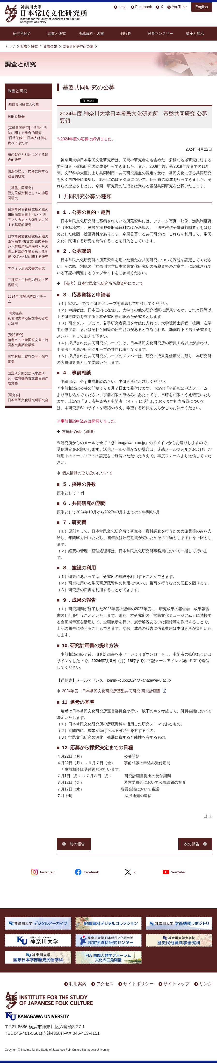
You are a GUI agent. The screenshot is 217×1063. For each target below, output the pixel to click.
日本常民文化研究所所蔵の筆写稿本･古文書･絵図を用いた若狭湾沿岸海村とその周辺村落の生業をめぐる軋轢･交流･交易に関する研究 (28, 246)
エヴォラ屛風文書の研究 (26, 268)
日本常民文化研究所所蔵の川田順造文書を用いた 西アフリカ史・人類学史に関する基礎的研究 (28, 217)
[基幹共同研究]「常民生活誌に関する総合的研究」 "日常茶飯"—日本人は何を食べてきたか (27, 135)
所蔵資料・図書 (91, 33)
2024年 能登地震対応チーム (27, 298)
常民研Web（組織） (79, 431)
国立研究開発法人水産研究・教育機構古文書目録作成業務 (28, 378)
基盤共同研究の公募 (78, 47)
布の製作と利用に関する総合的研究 (28, 157)
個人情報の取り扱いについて (87, 473)
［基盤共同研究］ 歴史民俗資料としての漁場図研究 (28, 193)
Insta (122, 7)
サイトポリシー (138, 983)
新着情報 (50, 47)
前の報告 (77, 844)
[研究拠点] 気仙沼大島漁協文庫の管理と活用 (28, 318)
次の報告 (191, 844)
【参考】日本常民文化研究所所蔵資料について (102, 283)
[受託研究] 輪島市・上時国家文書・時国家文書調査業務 (28, 340)
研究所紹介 (22, 33)
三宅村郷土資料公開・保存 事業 (28, 359)
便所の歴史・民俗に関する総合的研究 (28, 173)
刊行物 (125, 33)
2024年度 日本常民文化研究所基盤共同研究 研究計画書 (111, 691)
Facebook (143, 7)
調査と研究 (57, 33)
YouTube (179, 7)
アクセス (105, 983)
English (201, 7)
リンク (205, 983)
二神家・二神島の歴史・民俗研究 (28, 282)
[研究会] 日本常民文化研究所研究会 (28, 397)
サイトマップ (176, 983)
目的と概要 (16, 116)
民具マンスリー (160, 33)
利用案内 (78, 983)
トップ (10, 47)
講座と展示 (195, 33)
